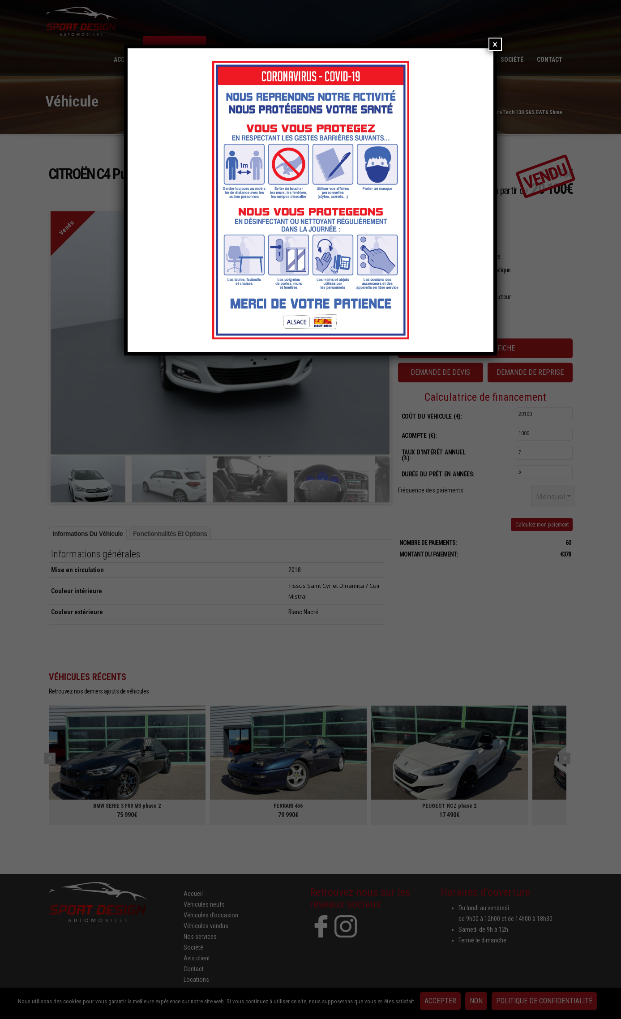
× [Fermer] (495, 44)
